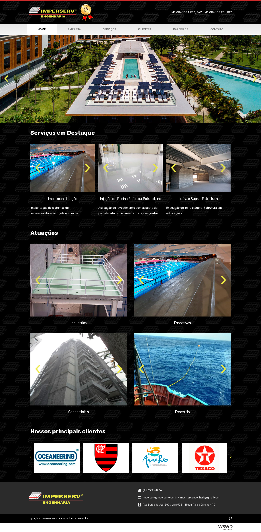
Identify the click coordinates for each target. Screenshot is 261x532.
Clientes (144, 29)
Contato (216, 29)
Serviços (109, 29)
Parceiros (180, 29)
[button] (6, 79)
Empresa (74, 29)
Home (42, 29)
